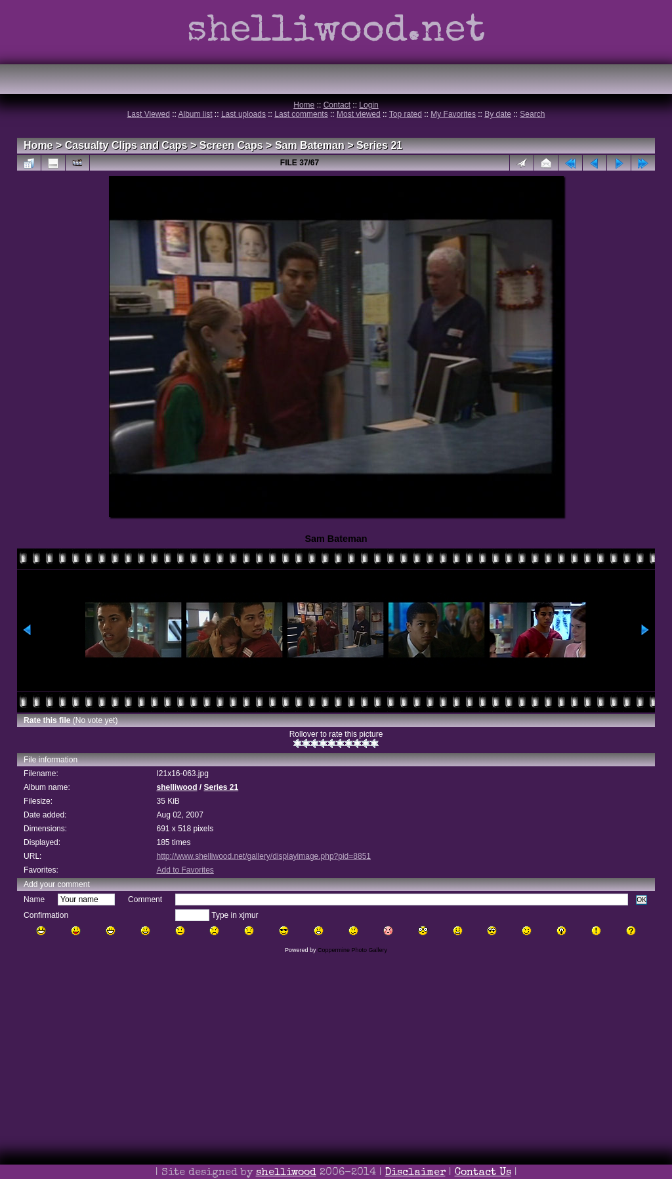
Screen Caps (231, 145)
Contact (337, 105)
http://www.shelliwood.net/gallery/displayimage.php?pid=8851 (263, 856)
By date (497, 114)
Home (303, 105)
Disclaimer (415, 1173)
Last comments (300, 114)
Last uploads (243, 114)
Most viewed (359, 114)
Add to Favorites (184, 870)
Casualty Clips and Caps (126, 145)
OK (641, 899)
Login (368, 105)
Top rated (405, 114)
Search (532, 114)
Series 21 (379, 145)
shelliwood (176, 787)
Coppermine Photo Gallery (352, 950)
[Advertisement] (336, 1084)
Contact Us (483, 1173)
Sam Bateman (310, 145)
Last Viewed (148, 114)
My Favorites (453, 114)
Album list (195, 114)
